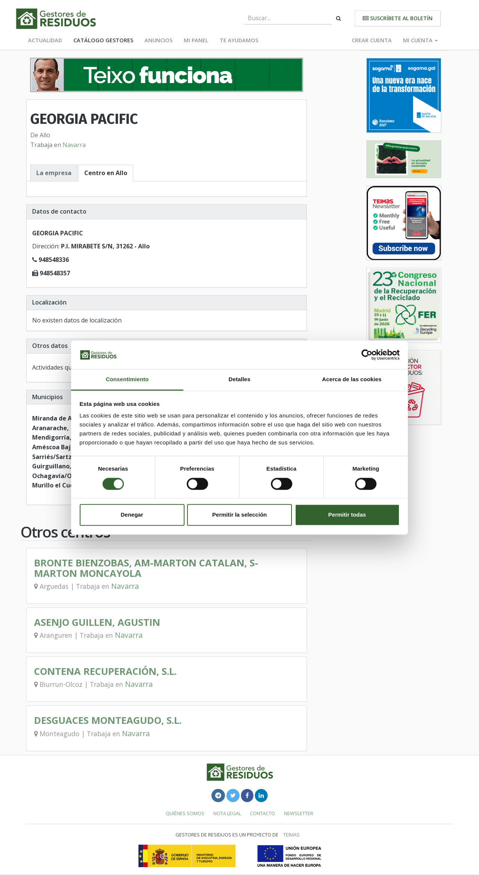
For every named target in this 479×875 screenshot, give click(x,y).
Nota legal (227, 813)
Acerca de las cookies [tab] (352, 379)
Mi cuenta (420, 40)
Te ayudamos (239, 40)
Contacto (262, 813)
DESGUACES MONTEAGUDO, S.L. (107, 720)
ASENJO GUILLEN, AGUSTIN (97, 622)
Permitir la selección (239, 515)
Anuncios (158, 40)
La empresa (53, 173)
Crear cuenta (372, 40)
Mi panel (196, 40)
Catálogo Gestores (103, 40)
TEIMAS (291, 834)
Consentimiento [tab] (127, 379)
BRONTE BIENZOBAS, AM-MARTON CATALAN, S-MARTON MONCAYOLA (146, 568)
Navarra (74, 145)
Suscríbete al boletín (398, 18)
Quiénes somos (185, 813)
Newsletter (298, 813)
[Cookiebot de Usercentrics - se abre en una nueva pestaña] (367, 354)
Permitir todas (347, 515)
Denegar (131, 515)
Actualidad (45, 40)
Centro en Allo (105, 173)
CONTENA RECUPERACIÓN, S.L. (105, 671)
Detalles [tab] (239, 379)
